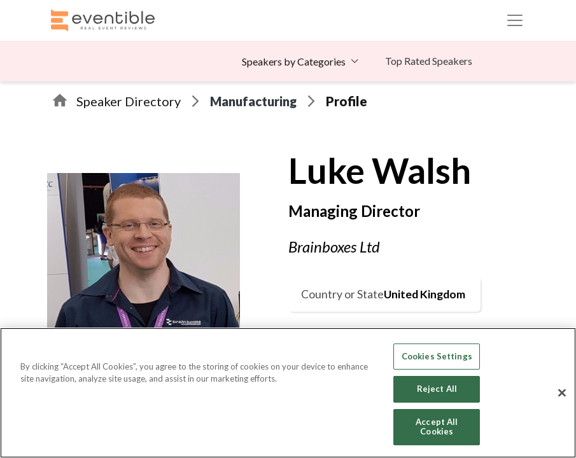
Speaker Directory (128, 101)
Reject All (437, 389)
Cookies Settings (437, 356)
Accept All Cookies (437, 427)
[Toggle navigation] (515, 20)
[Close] (562, 393)
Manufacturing (253, 101)
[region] (288, 393)
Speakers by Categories (294, 61)
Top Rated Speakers (428, 61)
